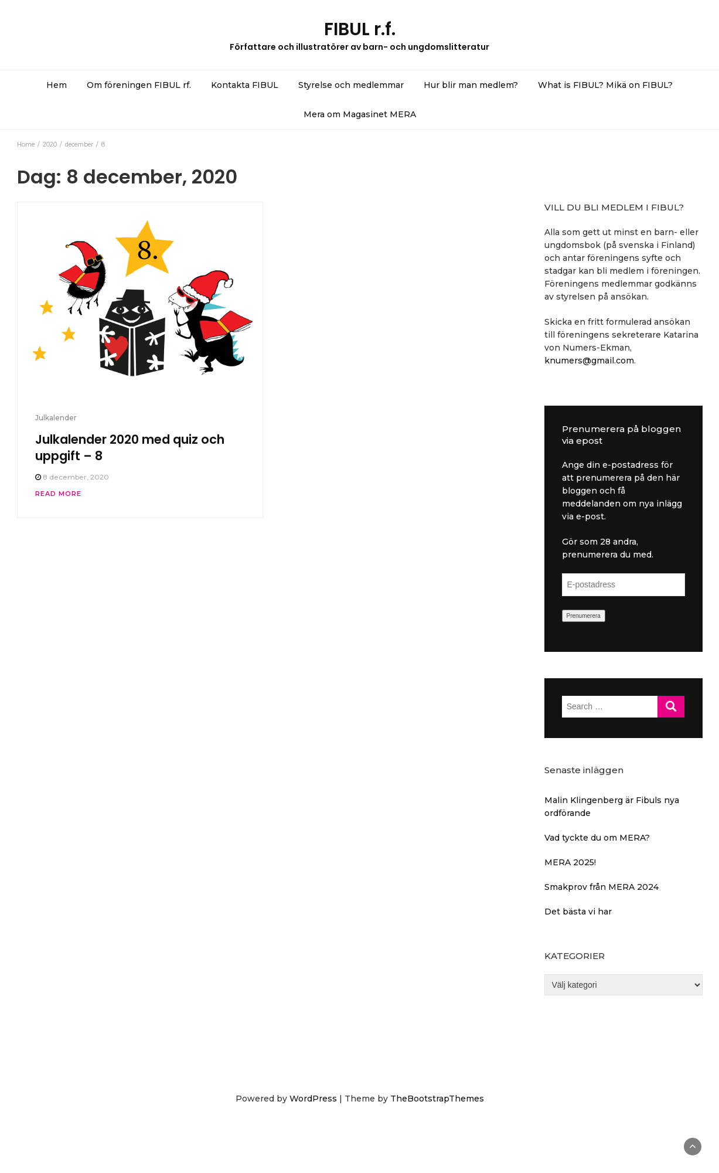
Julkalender (56, 417)
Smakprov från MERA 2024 (601, 887)
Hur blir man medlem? (471, 85)
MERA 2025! (570, 862)
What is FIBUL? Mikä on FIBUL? (605, 85)
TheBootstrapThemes (437, 1098)
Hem (56, 85)
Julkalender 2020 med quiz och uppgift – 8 (129, 447)
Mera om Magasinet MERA (360, 114)
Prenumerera (584, 616)
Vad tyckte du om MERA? (597, 837)
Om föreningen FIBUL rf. (139, 85)
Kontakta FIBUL (244, 85)
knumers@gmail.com (589, 360)
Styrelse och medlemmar (351, 85)
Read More (58, 493)
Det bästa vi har (578, 911)
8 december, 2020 (76, 476)
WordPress (313, 1098)
